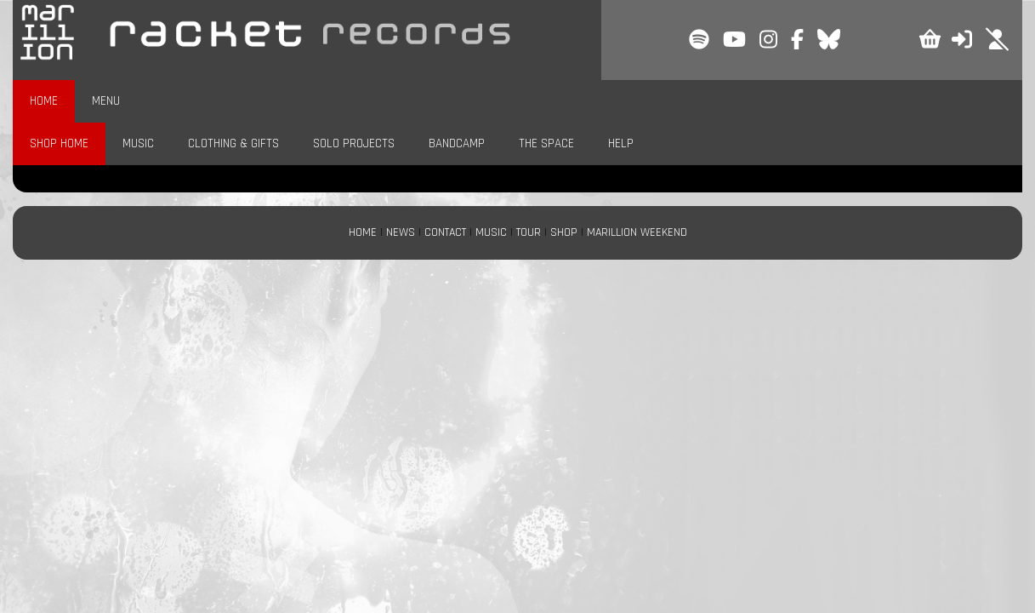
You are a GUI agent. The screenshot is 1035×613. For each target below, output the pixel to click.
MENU (106, 101)
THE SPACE (546, 143)
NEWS (400, 232)
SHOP (563, 232)
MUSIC (138, 143)
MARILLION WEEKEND (637, 232)
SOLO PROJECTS (354, 143)
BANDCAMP (457, 143)
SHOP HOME (59, 143)
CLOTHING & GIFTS (233, 143)
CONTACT (445, 232)
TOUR (528, 232)
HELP (621, 143)
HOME (44, 101)
